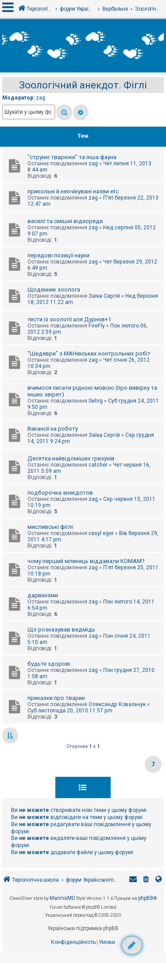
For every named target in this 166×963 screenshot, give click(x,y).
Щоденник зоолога (53, 289)
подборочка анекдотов (60, 492)
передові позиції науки (58, 255)
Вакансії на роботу (52, 428)
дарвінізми (42, 595)
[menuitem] (146, 880)
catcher (98, 465)
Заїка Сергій (104, 296)
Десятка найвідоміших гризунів (71, 458)
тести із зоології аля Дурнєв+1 (69, 319)
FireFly (97, 326)
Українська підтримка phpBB (83, 928)
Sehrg (96, 401)
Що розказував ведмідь (61, 629)
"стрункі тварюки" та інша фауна (71, 157)
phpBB (146, 898)
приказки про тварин (56, 698)
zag (40, 98)
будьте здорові (48, 663)
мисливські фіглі (50, 526)
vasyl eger (101, 533)
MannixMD (62, 898)
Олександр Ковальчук (117, 704)
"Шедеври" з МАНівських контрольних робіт (89, 353)
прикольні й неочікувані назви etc (73, 191)
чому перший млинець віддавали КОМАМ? (86, 561)
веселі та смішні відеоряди (65, 221)
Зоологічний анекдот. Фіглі (83, 85)
